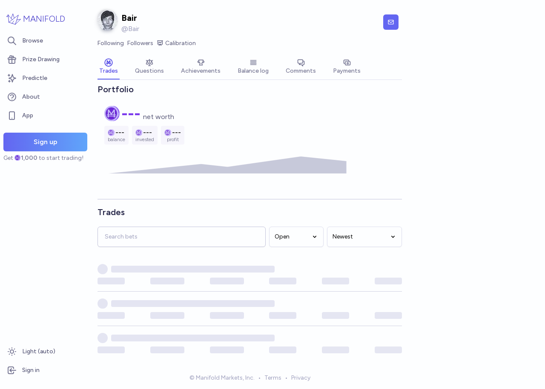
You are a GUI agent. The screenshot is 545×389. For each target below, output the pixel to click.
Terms (272, 377)
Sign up (45, 142)
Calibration (176, 43)
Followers (140, 43)
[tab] (109, 67)
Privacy (300, 377)
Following (111, 43)
